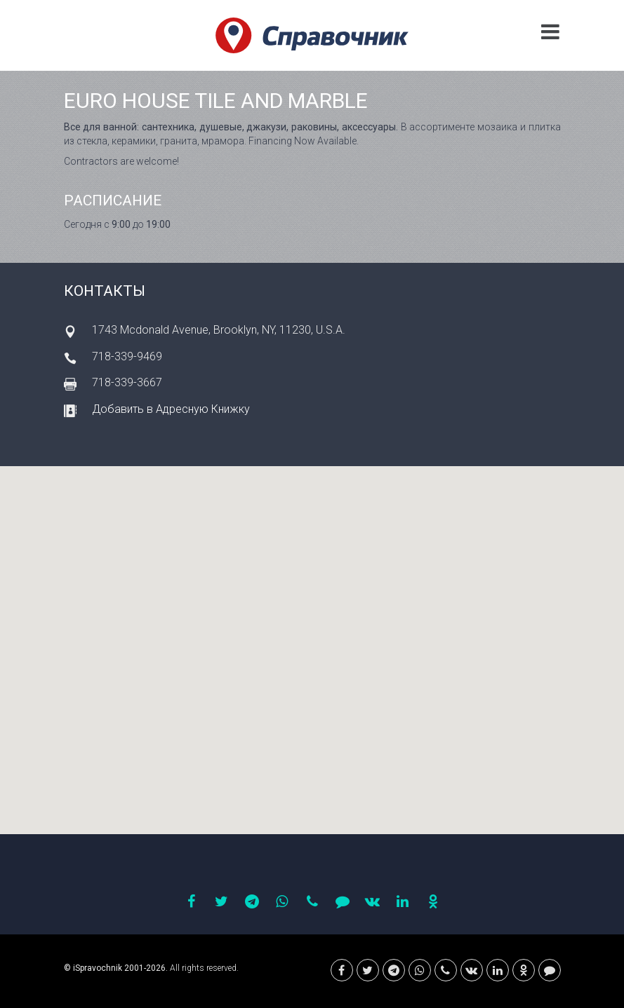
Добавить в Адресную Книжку (171, 409)
